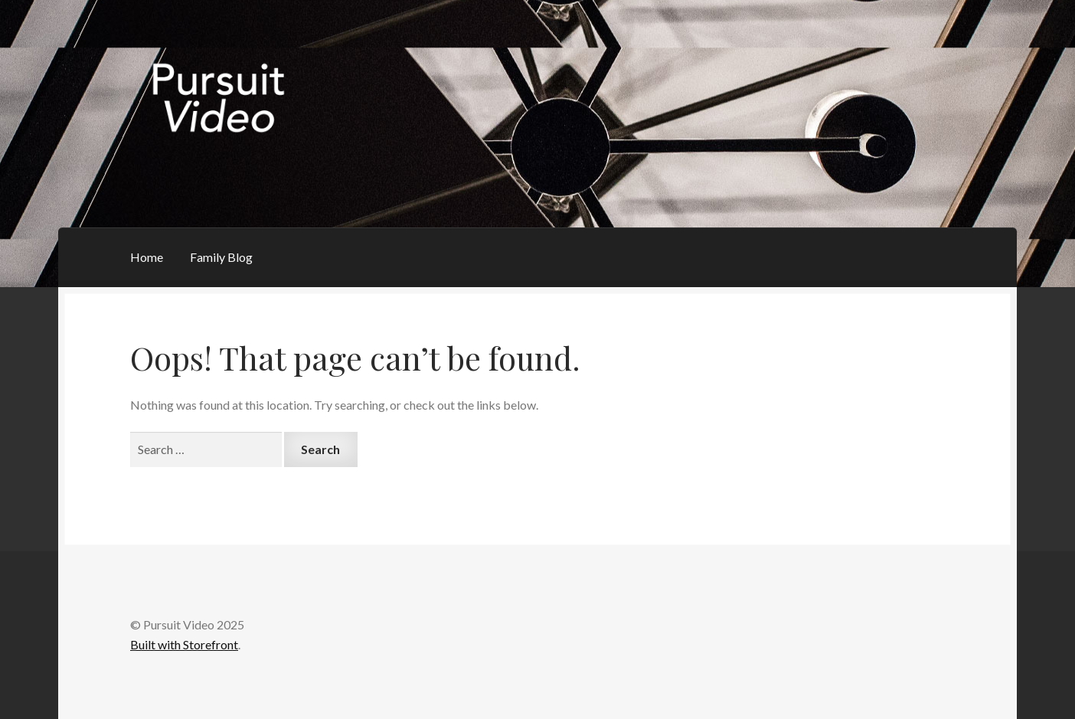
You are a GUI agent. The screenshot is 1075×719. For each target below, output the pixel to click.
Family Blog (221, 257)
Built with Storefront (184, 644)
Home (146, 257)
